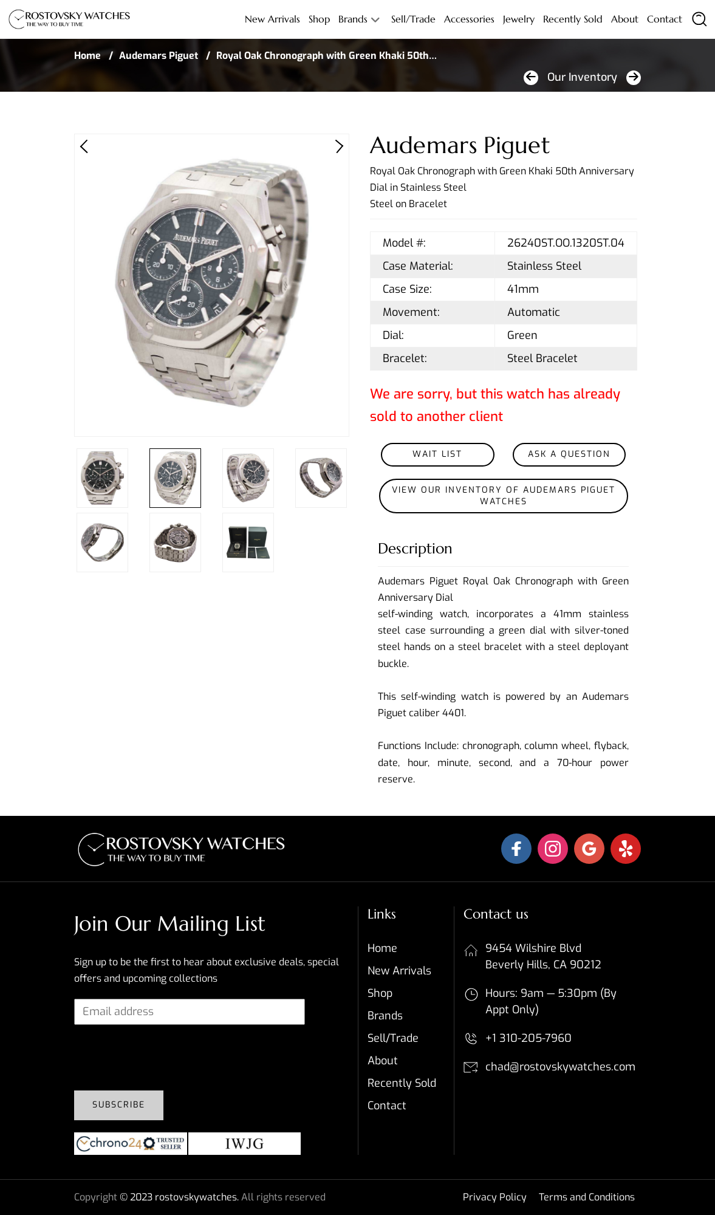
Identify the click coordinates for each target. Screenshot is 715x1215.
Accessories (469, 19)
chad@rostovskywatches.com (560, 1066)
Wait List (437, 454)
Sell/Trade (413, 19)
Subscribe (118, 1105)
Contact (664, 19)
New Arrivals (272, 19)
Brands (353, 19)
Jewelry (519, 19)
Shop (319, 19)
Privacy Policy (495, 1197)
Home (87, 55)
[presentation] (166, 1057)
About (624, 19)
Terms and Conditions (587, 1197)
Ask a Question (569, 454)
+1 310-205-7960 (528, 1038)
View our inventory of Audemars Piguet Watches (503, 495)
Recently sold (573, 19)
